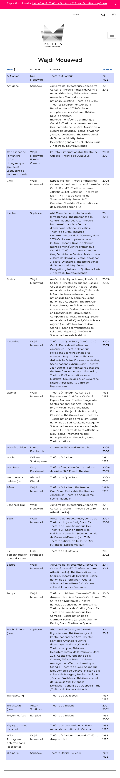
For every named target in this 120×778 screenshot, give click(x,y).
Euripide (35, 715)
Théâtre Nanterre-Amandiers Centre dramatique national (73, 97)
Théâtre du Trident (75, 282)
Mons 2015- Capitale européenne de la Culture (74, 239)
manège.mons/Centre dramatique (72, 119)
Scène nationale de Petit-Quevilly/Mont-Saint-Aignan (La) (75, 320)
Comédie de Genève (69, 127)
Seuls (10, 518)
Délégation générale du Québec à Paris (75, 142)
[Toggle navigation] (112, 35)
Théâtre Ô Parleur (61, 75)
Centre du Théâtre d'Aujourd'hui (70, 447)
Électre (11, 213)
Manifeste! (13, 467)
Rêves (11, 487)
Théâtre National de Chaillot (68, 608)
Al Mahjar (13, 75)
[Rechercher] (86, 14)
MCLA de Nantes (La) (79, 324)
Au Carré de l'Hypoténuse (66, 85)
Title (10, 69)
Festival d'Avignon (88, 130)
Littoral (11, 392)
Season (107, 69)
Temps (11, 593)
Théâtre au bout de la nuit (66, 725)
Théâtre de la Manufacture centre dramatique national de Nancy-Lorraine (74, 294)
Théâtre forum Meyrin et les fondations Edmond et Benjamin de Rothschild (73, 407)
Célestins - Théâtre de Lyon (79, 100)
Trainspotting (15, 695)
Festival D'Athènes (63, 134)
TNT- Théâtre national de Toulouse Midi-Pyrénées (72, 541)
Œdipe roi (13, 753)
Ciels (10, 180)
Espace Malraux (60, 180)
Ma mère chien (16, 447)
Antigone (13, 85)
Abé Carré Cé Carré (62, 213)
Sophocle (36, 85)
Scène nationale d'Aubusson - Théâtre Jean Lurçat (73, 301)
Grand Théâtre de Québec (76, 623)
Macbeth (12, 457)
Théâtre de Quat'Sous (76, 155)
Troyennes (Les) (17, 715)
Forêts (11, 279)
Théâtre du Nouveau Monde (69, 145)
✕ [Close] (115, 4)
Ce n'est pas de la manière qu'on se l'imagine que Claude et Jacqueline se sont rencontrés (17, 163)
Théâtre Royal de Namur (77, 243)
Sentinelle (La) (16, 504)
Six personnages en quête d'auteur (17, 555)
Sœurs (11, 564)
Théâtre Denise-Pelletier (65, 753)
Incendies (13, 341)
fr (114, 14)
